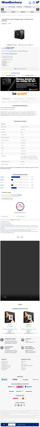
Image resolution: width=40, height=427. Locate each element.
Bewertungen (15, 73)
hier (3, 418)
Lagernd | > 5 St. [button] (6, 23)
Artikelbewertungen (18, 98)
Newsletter (3, 369)
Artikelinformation (6, 98)
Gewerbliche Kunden (6, 367)
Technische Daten (30, 98)
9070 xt (23, 12)
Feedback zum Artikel (6, 57)
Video (3, 101)
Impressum (23, 361)
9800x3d (3, 12)
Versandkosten (13, 51)
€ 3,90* (11, 53)
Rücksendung (4, 363)
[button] (2, 9)
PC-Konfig (12, 7)
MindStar (19, 7)
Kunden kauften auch (13, 101)
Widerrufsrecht (4, 361)
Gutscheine (23, 368)
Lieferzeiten (4, 364)
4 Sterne (2, 179)
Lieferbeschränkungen (23, 51)
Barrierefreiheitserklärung (26, 365)
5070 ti (13, 12)
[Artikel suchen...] (20, 9)
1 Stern (2, 187)
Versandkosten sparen (7, 56)
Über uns (23, 367)
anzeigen (19, 194)
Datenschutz (24, 364)
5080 (32, 12)
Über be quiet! (24, 101)
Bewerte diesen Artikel (7, 198)
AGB (22, 363)
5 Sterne (2, 177)
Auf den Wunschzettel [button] (20, 69)
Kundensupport (5, 368)
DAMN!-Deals (27, 7)
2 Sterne (2, 185)
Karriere (23, 369)
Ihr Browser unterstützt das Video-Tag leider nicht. (20, 271)
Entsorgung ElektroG (6, 365)
